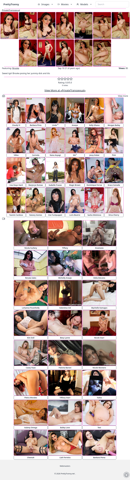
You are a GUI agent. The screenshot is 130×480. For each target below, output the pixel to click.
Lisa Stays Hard (16, 185)
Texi (99, 427)
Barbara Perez (99, 457)
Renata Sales (30, 278)
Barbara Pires (36, 125)
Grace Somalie (114, 185)
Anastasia (99, 248)
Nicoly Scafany (31, 248)
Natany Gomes (35, 215)
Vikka (16, 155)
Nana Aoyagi (55, 155)
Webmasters (65, 466)
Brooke (15, 68)
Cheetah (30, 457)
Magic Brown (74, 185)
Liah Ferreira (65, 457)
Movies (65, 4)
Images (45, 4)
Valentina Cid (65, 308)
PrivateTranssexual (11, 10)
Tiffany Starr (65, 397)
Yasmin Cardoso (16, 215)
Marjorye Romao (35, 185)
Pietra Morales (31, 397)
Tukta (99, 397)
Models (84, 4)
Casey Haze (31, 367)
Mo (75, 155)
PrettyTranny (11, 4)
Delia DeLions (99, 278)
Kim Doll (30, 338)
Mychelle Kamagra (99, 308)
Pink (114, 155)
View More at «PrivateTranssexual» (65, 90)
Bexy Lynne (65, 338)
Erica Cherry (114, 215)
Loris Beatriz (74, 215)
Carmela (35, 155)
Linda (55, 125)
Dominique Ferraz (94, 185)
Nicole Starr (99, 338)
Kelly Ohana (94, 125)
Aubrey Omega (30, 427)
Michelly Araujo (65, 278)
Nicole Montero (99, 367)
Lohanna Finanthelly (30, 308)
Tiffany (65, 248)
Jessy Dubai (94, 155)
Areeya (75, 125)
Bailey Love (65, 427)
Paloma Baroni (65, 367)
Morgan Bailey (114, 125)
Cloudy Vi (16, 125)
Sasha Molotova (94, 215)
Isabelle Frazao (55, 185)
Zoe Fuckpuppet (55, 215)
